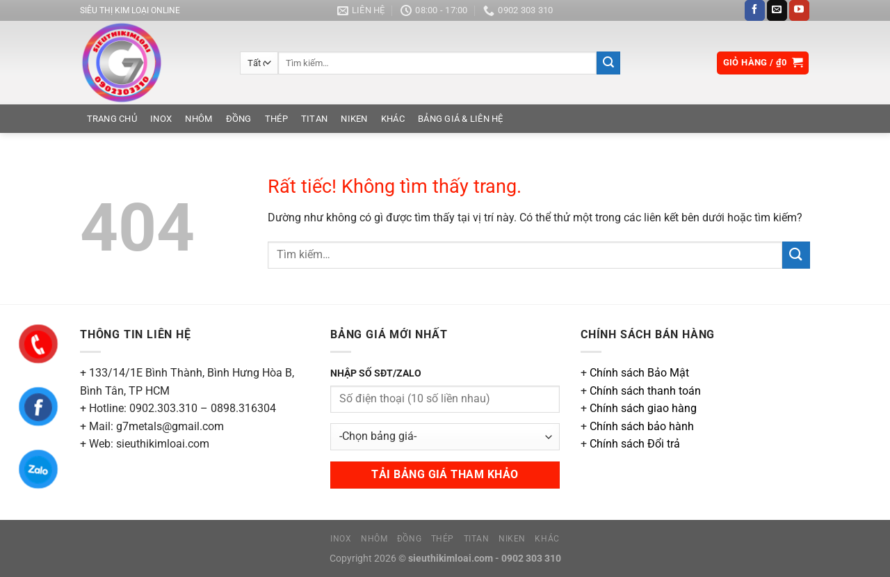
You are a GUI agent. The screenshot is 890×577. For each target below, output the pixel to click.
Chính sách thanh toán (645, 390)
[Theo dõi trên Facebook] (755, 10)
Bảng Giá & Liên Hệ (460, 118)
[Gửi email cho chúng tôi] (777, 10)
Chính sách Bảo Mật (639, 372)
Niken (354, 118)
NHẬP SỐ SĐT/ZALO (375, 373)
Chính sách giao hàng (643, 408)
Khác (393, 118)
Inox (161, 118)
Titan (314, 118)
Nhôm (198, 118)
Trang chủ (112, 118)
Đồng (239, 118)
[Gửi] (608, 63)
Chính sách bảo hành (642, 426)
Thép (276, 118)
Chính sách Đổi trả (635, 443)
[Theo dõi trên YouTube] (799, 10)
